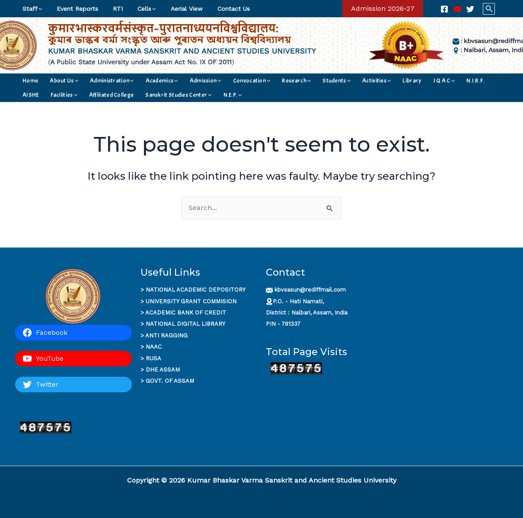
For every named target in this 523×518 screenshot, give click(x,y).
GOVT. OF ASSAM (170, 381)
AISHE (435, 80)
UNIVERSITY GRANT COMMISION (191, 301)
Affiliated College (43, 95)
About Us (57, 80)
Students (296, 80)
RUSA (153, 358)
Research (261, 80)
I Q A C (387, 80)
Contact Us (219, 8)
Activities (330, 80)
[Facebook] (444, 9)
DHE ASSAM (163, 369)
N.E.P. (153, 95)
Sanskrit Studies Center (105, 95)
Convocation (222, 80)
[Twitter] (470, 9)
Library (360, 80)
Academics (144, 80)
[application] (38, 8)
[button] (382, 8)
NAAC (154, 346)
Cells (137, 8)
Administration (99, 80)
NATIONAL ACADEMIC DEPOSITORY (196, 289)
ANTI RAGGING (166, 335)
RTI (111, 8)
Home (29, 80)
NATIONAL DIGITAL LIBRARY (185, 324)
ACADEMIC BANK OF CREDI (183, 312)
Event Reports (73, 8)
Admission (182, 80)
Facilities (463, 80)
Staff (31, 8)
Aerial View (175, 8)
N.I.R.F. (412, 80)
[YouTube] (457, 9)
